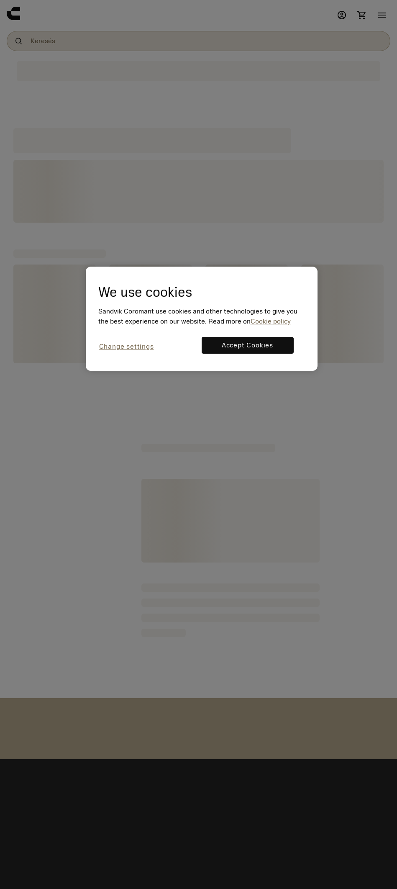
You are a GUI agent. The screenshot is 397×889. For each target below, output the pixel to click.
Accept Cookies (247, 345)
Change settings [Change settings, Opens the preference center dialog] (126, 346)
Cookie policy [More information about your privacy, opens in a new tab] (271, 321)
